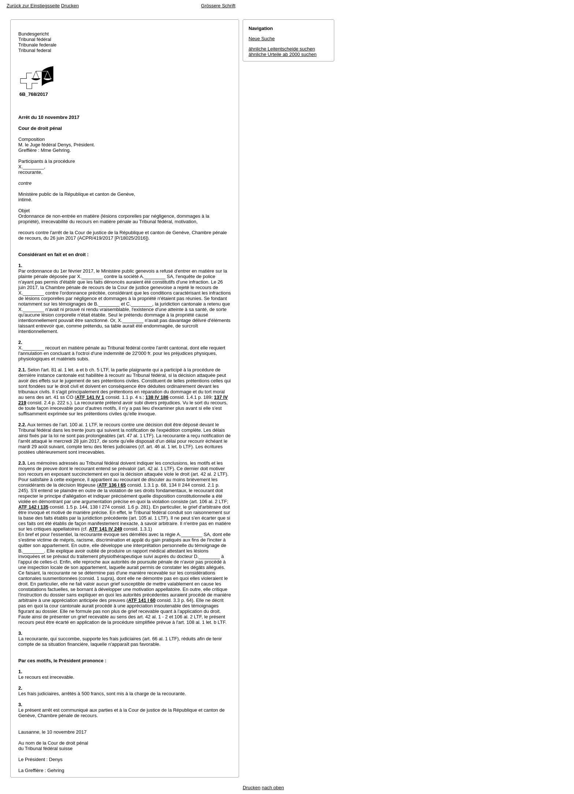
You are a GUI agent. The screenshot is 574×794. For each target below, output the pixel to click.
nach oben (273, 787)
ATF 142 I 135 (33, 507)
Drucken (70, 5)
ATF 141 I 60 (142, 600)
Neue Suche (262, 38)
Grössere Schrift (218, 5)
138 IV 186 (156, 397)
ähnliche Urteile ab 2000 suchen (283, 54)
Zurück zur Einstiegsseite (33, 5)
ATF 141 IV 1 (90, 397)
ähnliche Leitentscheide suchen (282, 49)
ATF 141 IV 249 (105, 529)
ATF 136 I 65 (112, 485)
